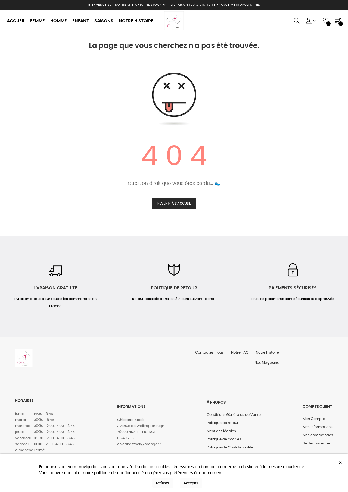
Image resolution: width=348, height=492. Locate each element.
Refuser (162, 483)
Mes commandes (318, 437)
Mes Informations (318, 429)
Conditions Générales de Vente (234, 417)
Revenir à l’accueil (174, 203)
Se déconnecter (316, 445)
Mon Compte (314, 421)
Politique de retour (222, 425)
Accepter (191, 483)
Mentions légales (221, 433)
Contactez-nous (207, 353)
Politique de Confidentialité (230, 449)
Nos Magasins (266, 364)
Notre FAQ (238, 353)
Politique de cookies (224, 441)
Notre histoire (267, 353)
